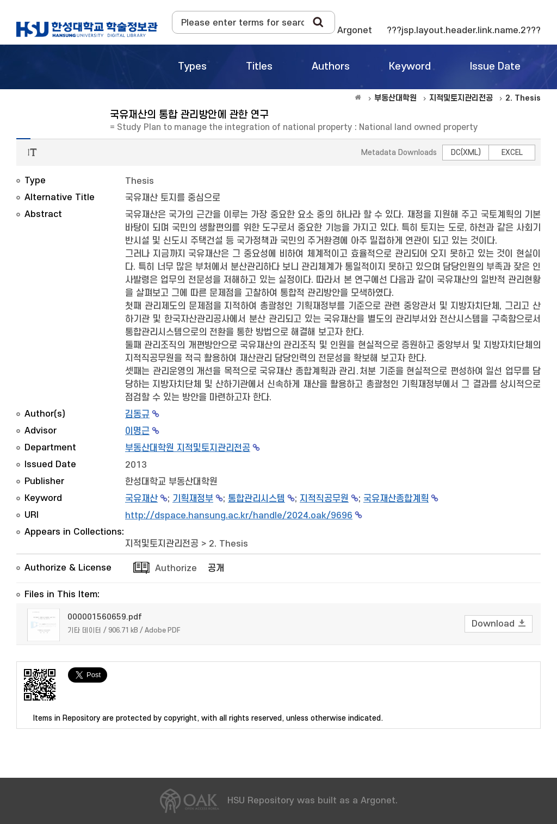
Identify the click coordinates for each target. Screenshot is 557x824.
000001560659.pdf (104, 617)
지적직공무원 (324, 499)
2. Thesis (228, 544)
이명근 (137, 431)
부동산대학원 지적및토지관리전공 (187, 448)
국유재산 (141, 499)
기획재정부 (192, 499)
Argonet (354, 30)
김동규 (137, 414)
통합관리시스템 (256, 499)
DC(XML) (466, 152)
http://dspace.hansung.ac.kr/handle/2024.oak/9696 (238, 516)
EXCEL (512, 152)
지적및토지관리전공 (162, 544)
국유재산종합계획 (396, 499)
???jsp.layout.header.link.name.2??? (464, 30)
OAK (87, 29)
